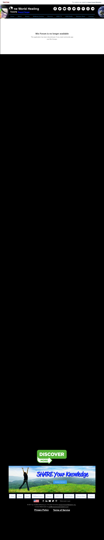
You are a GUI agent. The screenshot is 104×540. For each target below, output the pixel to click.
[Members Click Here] (60, 482)
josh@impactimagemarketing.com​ (58, 507)
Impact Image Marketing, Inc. (67, 504)
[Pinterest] (83, 8)
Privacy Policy (41, 510)
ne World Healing (26, 8)
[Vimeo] (74, 8)
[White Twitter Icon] (53, 501)
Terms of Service (61, 510)
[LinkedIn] (69, 8)
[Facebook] (55, 8)
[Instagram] (88, 8)
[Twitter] (60, 8)
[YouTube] (64, 8)
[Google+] (78, 8)
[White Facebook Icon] (43, 501)
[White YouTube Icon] (49, 501)
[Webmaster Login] (65, 501)
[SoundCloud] (92, 8)
